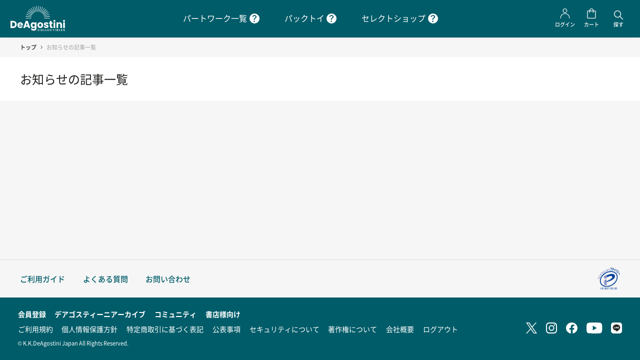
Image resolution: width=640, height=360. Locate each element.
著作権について (352, 329)
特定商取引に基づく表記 (165, 329)
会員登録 (32, 314)
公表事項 (226, 329)
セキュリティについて (285, 329)
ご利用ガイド (42, 279)
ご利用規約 (35, 329)
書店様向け (223, 314)
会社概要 (400, 329)
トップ (28, 47)
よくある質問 (105, 279)
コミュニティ (175, 314)
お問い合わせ (168, 279)
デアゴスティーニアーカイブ (100, 314)
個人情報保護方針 (90, 329)
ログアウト (440, 329)
